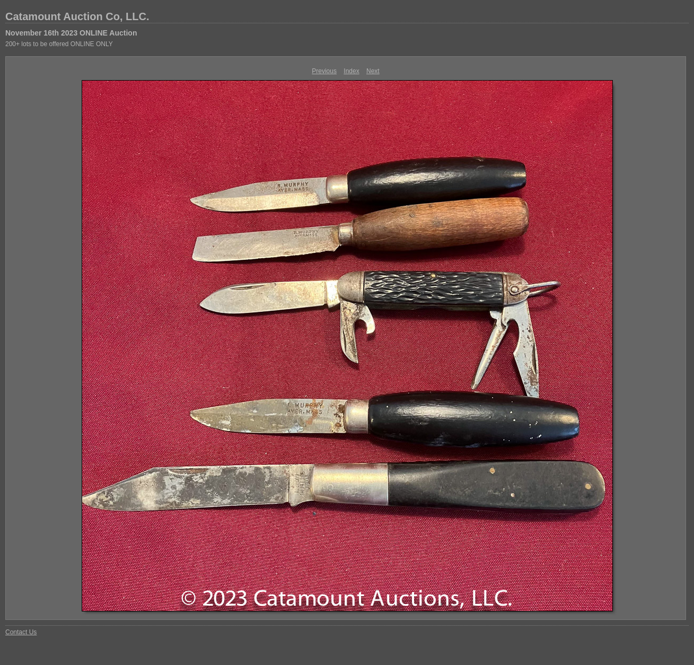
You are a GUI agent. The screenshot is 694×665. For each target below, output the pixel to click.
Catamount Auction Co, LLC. (77, 16)
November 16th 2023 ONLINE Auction (71, 33)
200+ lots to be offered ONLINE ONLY (59, 44)
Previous (324, 71)
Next (373, 71)
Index (351, 71)
